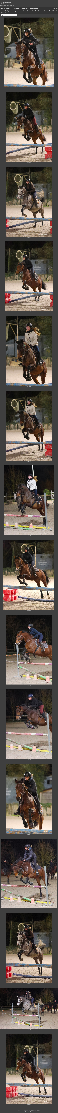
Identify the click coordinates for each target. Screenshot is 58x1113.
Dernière (38, 1110)
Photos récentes (24, 8)
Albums (3, 8)
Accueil (3, 11)
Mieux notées (15, 8)
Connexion (55, 8)
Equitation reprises (13, 11)
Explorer (8, 8)
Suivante (33, 1110)
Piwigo (31, 1111)
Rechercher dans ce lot (10, 15)
